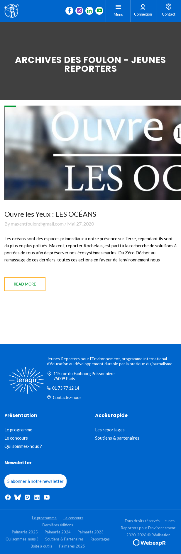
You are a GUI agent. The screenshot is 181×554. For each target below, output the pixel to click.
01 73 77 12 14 (63, 388)
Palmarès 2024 (58, 532)
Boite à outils (41, 546)
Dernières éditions (57, 525)
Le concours (16, 437)
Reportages (100, 539)
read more (25, 284)
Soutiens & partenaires (117, 437)
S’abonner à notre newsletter (35, 481)
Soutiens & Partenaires (64, 539)
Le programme (18, 429)
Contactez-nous (64, 397)
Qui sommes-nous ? (23, 446)
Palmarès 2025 (25, 532)
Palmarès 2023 (90, 532)
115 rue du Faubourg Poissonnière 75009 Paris (80, 376)
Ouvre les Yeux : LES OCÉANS (50, 214)
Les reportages (110, 429)
